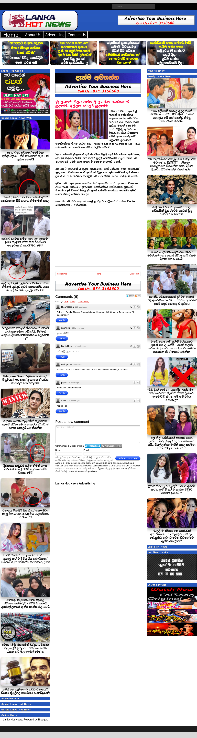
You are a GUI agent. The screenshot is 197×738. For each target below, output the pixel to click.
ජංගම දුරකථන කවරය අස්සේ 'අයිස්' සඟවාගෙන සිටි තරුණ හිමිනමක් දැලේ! (25, 199)
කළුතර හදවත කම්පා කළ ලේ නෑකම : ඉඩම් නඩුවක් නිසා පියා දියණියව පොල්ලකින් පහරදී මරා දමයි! (25, 242)
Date (66, 301)
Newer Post (62, 274)
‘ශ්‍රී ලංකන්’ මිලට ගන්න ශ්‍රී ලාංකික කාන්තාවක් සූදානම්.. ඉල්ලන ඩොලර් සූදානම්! (92, 104)
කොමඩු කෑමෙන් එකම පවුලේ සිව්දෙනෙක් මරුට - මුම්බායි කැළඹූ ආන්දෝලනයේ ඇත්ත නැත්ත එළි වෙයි (25, 603)
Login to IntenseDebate (93, 446)
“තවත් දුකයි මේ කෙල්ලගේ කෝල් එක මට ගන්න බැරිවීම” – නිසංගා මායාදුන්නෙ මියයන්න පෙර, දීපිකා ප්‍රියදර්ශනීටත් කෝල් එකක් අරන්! (171, 164)
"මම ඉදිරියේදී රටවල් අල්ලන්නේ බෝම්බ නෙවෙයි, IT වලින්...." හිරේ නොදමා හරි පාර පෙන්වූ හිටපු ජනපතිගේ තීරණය (171, 116)
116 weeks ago (81, 307)
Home (98, 274)
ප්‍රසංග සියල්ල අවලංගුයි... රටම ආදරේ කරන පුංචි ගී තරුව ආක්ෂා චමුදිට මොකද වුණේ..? (171, 489)
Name (58, 450)
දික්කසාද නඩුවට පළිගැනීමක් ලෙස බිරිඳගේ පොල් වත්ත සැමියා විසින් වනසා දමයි (25, 469)
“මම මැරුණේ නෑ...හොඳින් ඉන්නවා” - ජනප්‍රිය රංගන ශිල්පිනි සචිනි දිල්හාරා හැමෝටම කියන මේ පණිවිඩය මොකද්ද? (171, 395)
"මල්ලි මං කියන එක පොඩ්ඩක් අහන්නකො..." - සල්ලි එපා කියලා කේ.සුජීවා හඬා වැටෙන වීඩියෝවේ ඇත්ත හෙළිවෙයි (172, 536)
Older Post (134, 274)
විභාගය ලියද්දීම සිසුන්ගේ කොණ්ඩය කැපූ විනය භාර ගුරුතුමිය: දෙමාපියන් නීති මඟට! (25, 514)
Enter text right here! (97, 434)
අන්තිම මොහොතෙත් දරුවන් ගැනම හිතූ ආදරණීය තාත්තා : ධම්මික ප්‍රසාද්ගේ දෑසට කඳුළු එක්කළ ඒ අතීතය (172, 300)
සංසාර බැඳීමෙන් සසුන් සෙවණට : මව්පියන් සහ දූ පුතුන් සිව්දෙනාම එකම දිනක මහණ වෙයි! (171, 255)
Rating (73, 301)
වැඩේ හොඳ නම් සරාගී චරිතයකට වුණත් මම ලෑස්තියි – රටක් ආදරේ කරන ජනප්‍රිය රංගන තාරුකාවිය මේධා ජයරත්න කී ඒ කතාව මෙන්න (172, 347)
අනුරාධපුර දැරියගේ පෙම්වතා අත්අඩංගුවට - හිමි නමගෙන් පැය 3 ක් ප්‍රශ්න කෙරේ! (25, 156)
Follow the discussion (138, 295)
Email (86, 450)
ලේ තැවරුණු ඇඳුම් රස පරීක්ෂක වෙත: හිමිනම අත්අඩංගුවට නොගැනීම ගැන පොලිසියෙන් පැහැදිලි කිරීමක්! (25, 287)
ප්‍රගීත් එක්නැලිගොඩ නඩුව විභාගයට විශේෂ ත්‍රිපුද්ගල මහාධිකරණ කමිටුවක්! (25, 691)
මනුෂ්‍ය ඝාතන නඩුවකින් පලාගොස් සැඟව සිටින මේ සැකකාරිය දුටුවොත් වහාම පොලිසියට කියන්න (25, 424)
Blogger (42, 719)
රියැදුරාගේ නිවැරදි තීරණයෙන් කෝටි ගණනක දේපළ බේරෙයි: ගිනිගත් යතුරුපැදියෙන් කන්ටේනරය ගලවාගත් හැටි (25, 333)
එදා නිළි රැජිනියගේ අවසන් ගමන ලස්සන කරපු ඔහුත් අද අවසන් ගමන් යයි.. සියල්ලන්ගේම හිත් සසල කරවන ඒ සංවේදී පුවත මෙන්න (172, 443)
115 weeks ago (73, 401)
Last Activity (83, 301)
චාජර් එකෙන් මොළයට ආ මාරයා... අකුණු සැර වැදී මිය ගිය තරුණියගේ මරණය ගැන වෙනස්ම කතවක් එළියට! (25, 559)
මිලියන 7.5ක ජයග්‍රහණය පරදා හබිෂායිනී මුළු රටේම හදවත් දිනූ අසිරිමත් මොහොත (172, 211)
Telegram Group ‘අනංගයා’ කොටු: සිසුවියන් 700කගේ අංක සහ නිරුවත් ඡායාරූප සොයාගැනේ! (25, 380)
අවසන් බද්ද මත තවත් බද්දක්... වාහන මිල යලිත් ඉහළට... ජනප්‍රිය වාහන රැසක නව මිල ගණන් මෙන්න (25, 648)
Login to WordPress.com (111, 446)
